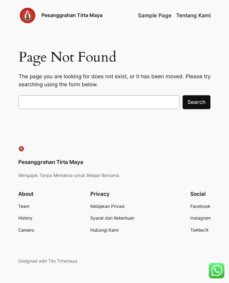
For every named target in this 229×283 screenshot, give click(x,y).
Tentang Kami (193, 15)
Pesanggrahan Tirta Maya (71, 15)
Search (196, 102)
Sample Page (154, 15)
